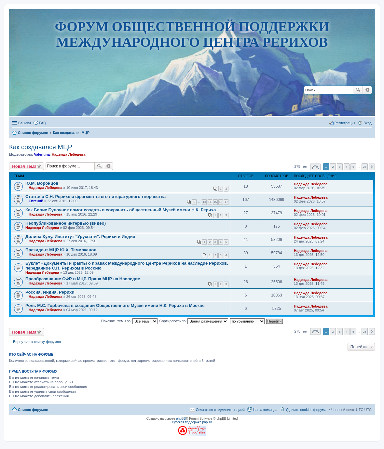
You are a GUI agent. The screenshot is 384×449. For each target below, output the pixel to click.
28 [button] (364, 166)
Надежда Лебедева (68, 154)
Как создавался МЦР (40, 147)
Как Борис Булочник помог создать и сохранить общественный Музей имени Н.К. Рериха (120, 209)
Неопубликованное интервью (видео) (65, 223)
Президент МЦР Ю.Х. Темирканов (60, 249)
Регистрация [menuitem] (345, 123)
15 (215, 202)
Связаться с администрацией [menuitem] (220, 410)
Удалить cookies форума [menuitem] (305, 410)
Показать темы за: (129, 321)
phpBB (181, 418)
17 (226, 202)
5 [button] (353, 166)
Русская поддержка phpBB (192, 422)
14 (210, 202)
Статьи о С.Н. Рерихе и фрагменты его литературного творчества (95, 196)
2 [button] (333, 166)
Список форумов (33, 410)
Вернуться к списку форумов (37, 342)
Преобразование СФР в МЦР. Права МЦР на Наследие (82, 278)
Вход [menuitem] (367, 123)
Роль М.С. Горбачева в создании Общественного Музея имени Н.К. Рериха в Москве (115, 305)
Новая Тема (24, 166)
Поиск (358, 90)
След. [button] (372, 167)
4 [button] (347, 166)
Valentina (41, 154)
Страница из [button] (315, 167)
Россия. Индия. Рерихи (50, 292)
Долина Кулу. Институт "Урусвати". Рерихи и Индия (80, 236)
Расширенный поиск (367, 90)
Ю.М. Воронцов (42, 183)
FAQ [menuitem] (42, 123)
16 (220, 202)
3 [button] (340, 166)
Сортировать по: (193, 321)
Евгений (36, 201)
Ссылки (24, 123)
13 (204, 202)
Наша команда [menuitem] (265, 410)
